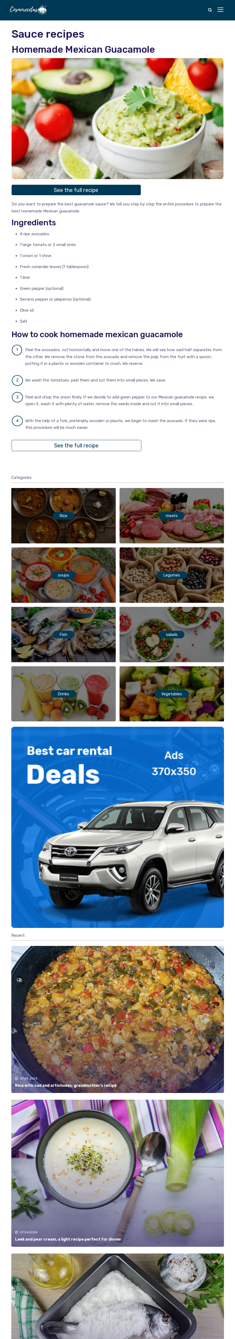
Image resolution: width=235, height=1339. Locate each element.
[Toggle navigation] (221, 10)
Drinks (63, 694)
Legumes (171, 575)
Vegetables (171, 694)
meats (172, 515)
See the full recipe (76, 190)
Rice (63, 515)
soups (63, 575)
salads (172, 634)
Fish (63, 634)
